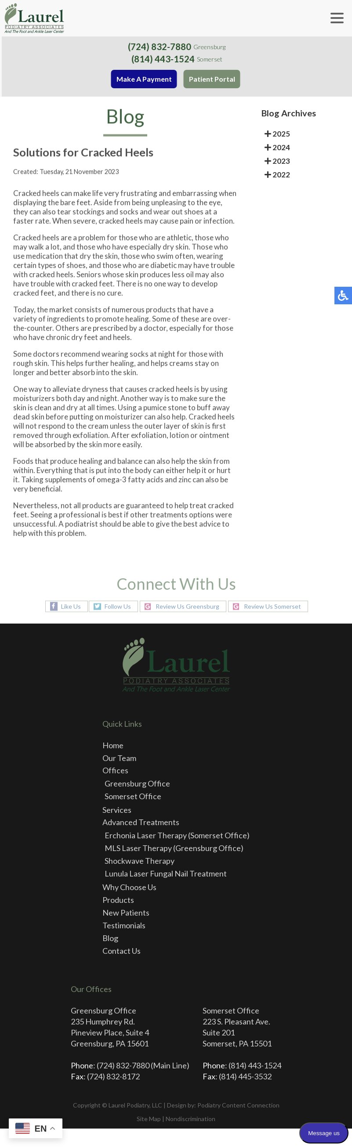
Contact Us (121, 951)
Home (112, 745)
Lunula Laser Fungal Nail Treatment (166, 873)
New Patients (125, 912)
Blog (110, 938)
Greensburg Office (137, 783)
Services (116, 810)
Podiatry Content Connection (238, 1105)
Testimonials (123, 925)
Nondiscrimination (190, 1118)
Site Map (149, 1118)
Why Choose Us (129, 887)
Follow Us (118, 606)
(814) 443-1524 (164, 59)
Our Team (119, 758)
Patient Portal (213, 79)
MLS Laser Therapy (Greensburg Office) (174, 848)
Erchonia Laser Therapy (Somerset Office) (177, 835)
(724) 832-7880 (161, 46)
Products (118, 900)
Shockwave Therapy (139, 861)
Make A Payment (145, 79)
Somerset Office (133, 796)
